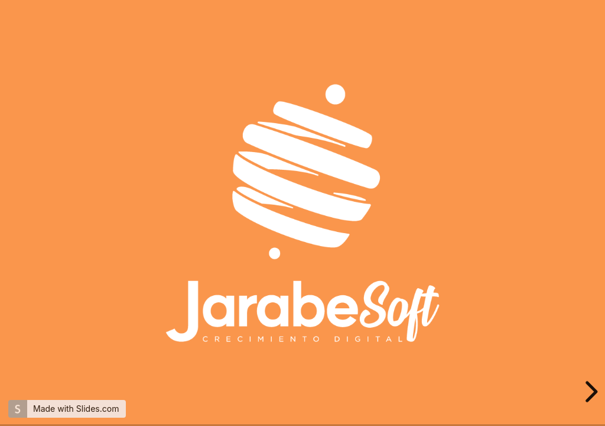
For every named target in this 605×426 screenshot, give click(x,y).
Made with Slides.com (76, 409)
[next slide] (589, 391)
